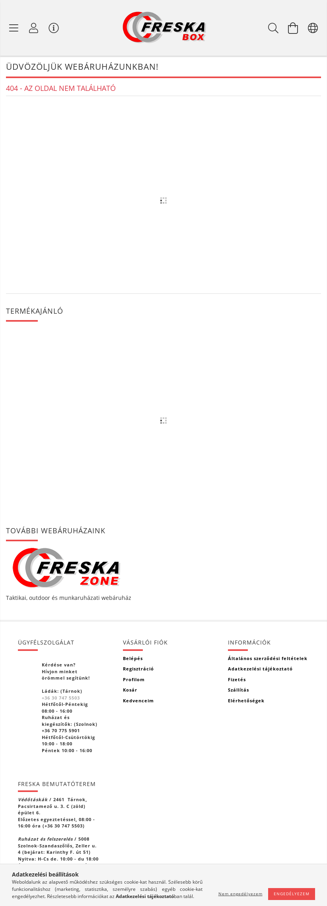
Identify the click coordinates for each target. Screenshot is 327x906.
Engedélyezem (291, 893)
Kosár (130, 690)
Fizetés (237, 679)
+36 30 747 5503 (61, 698)
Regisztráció (138, 669)
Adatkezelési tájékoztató (260, 669)
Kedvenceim (138, 701)
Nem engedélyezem (240, 893)
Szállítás (238, 690)
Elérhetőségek (246, 701)
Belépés (133, 658)
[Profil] (34, 28)
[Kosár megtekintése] (293, 28)
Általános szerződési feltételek (268, 658)
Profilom (134, 679)
